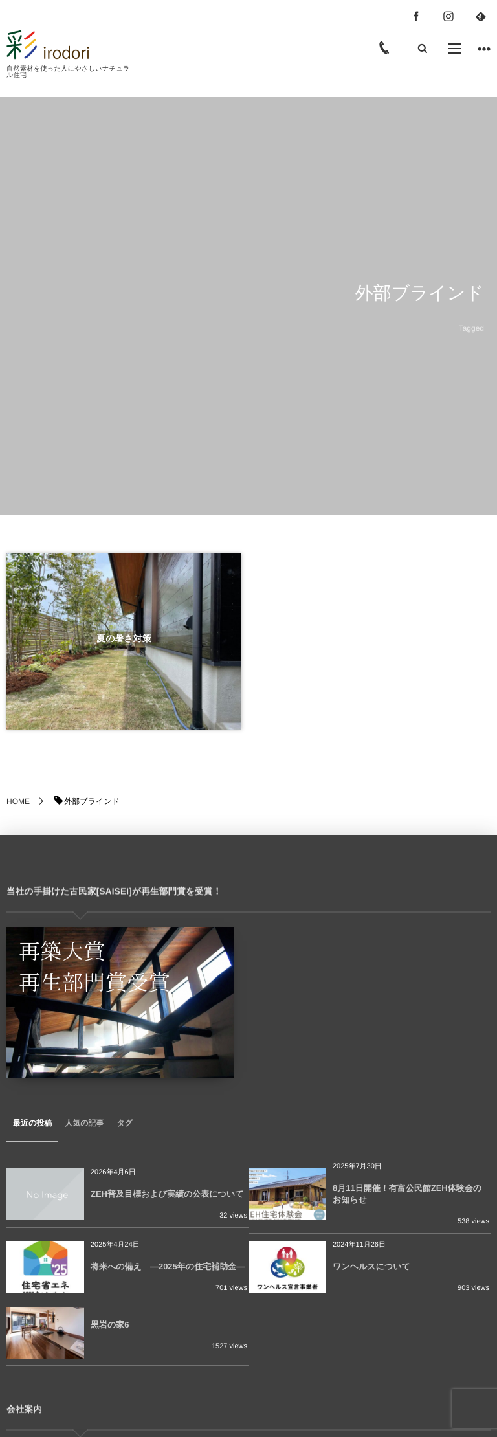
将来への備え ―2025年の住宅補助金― (168, 1266)
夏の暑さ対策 (123, 638)
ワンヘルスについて (371, 1266)
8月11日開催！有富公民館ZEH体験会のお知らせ (407, 1194)
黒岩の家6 (110, 1325)
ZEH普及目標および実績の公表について (167, 1194)
